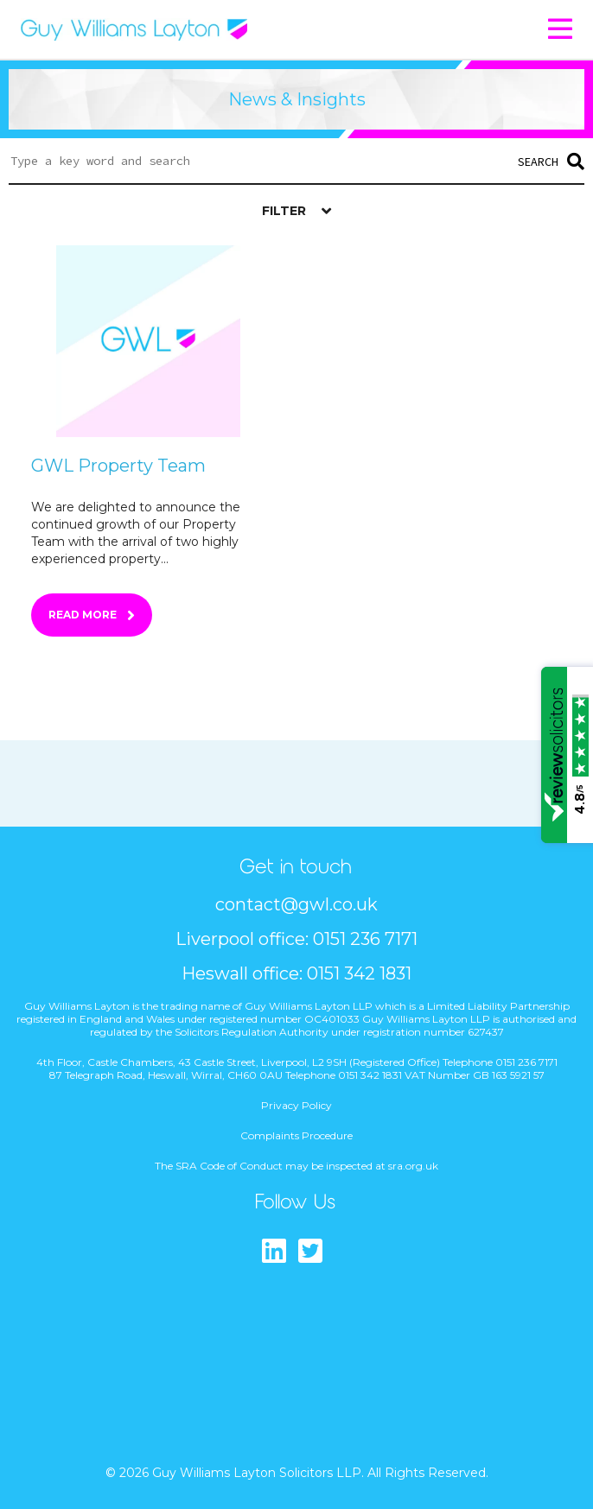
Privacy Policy (296, 1105)
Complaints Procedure (296, 1135)
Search (551, 161)
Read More (82, 614)
